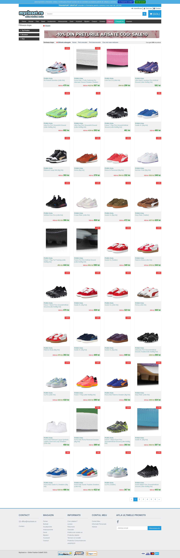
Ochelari (102, 21)
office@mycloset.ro (27, 521)
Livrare (70, 524)
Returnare (71, 527)
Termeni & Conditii (74, 538)
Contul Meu (96, 521)
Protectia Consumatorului (77, 541)
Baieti (43, 21)
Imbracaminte (62, 21)
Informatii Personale (99, 524)
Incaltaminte (52, 21)
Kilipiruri (110, 21)
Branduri (129, 21)
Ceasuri (94, 21)
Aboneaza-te (154, 528)
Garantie (71, 530)
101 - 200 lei (29, 59)
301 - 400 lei (29, 66)
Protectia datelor (73, 535)
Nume (74, 42)
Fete (37, 21)
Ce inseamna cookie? (125, 2)
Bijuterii (86, 21)
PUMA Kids (29, 52)
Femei (24, 21)
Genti (71, 21)
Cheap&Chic (119, 21)
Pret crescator (82, 42)
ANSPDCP (71, 543)
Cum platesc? (72, 521)
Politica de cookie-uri (75, 532)
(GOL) (155, 14)
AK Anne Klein (29, 48)
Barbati (30, 21)
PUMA (29, 45)
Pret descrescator (95, 42)
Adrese (94, 527)
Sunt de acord (140, 2)
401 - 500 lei (29, 69)
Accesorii (79, 21)
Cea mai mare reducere (110, 42)
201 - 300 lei (29, 63)
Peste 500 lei (29, 73)
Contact (21, 526)
